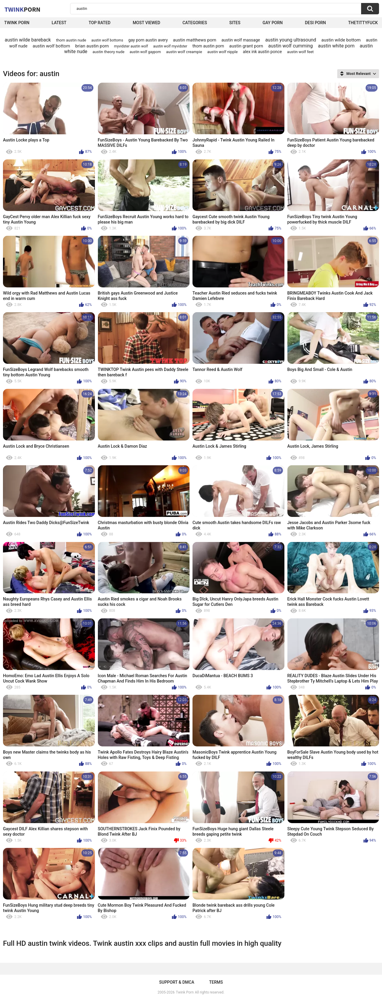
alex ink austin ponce (262, 51)
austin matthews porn (194, 40)
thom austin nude (71, 40)
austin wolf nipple (222, 52)
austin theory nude (108, 52)
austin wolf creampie (184, 52)
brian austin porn (92, 46)
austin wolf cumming (290, 46)
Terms (216, 982)
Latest (59, 22)
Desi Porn (315, 22)
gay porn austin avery (148, 40)
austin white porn (336, 46)
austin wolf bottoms (107, 40)
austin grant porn (246, 46)
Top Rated (99, 22)
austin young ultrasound (290, 40)
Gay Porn (273, 22)
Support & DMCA (176, 982)
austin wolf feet (300, 52)
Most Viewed (146, 22)
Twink (22, 9)
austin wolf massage (240, 40)
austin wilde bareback (28, 40)
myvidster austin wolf (131, 46)
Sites (234, 22)
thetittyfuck (363, 22)
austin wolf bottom (51, 46)
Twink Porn (17, 22)
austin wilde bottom (341, 40)
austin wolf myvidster (170, 46)
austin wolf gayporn (145, 52)
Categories (194, 22)
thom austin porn (208, 46)
